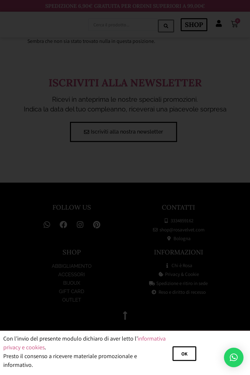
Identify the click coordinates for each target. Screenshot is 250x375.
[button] (233, 357)
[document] (125, 187)
